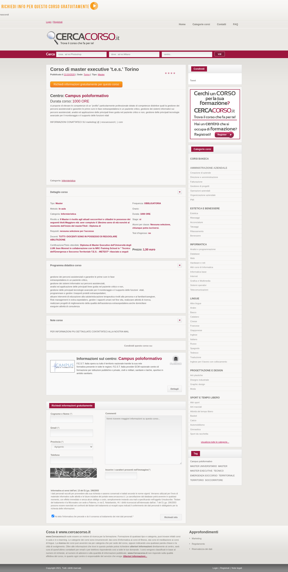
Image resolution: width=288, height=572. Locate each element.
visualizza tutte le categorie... (215, 442)
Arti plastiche (196, 375)
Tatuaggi (194, 226)
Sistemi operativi (198, 285)
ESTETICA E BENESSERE (205, 208)
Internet (194, 276)
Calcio (193, 420)
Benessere (195, 235)
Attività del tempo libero (201, 411)
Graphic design (197, 384)
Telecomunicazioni (199, 290)
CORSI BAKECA (199, 158)
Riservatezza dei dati (202, 549)
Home (182, 24)
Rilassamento (197, 231)
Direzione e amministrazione (204, 177)
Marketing (196, 538)
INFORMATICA (198, 244)
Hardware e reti (197, 263)
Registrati (57, 22)
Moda (193, 389)
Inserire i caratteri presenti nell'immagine (128, 470)
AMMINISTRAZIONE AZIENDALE (208, 168)
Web (192, 258)
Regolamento (198, 544)
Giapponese (196, 330)
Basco (193, 312)
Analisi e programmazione (203, 249)
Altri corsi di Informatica (201, 267)
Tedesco (194, 353)
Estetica (194, 213)
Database (195, 254)
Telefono (55, 455)
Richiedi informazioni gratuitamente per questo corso (86, 84)
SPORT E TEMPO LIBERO (205, 397)
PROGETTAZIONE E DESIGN (206, 370)
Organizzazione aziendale (203, 195)
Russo (193, 344)
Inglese (193, 335)
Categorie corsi (201, 24)
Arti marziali (196, 407)
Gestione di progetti (199, 186)
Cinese (193, 321)
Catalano (194, 317)
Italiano (193, 339)
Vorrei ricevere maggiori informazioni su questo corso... (143, 440)
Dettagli (175, 389)
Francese (194, 326)
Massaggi (195, 217)
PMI (192, 200)
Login (48, 22)
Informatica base (198, 272)
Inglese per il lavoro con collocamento (208, 361)
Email (55, 428)
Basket (193, 416)
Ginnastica (195, 429)
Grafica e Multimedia (200, 281)
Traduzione (195, 357)
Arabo (193, 308)
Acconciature (196, 222)
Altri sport (194, 402)
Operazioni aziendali (200, 191)
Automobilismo (197, 425)
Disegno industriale (199, 380)
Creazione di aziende (200, 173)
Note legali (237, 568)
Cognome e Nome (61, 414)
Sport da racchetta (199, 434)
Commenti (110, 413)
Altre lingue (195, 303)
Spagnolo (195, 348)
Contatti (221, 24)
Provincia (57, 442)
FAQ (235, 24)
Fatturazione (196, 182)
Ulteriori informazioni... (135, 556)
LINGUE (194, 298)
